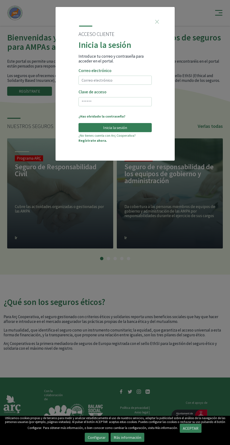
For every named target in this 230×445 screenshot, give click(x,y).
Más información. (166, 428)
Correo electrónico (95, 70)
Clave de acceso (93, 92)
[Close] (157, 21)
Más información (127, 437)
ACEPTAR (101, 422)
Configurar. (35, 428)
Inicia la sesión (115, 127)
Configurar (97, 437)
